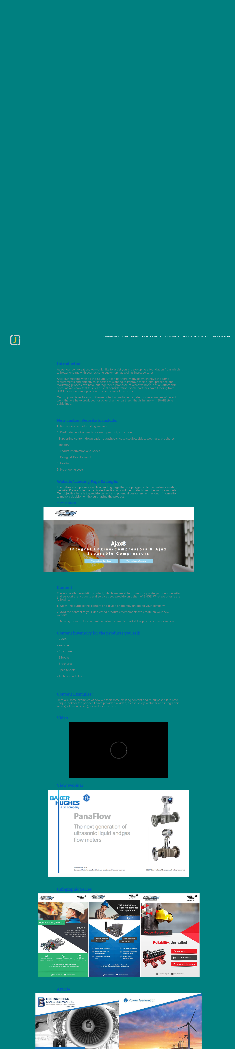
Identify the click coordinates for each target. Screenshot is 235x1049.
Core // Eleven (130, 336)
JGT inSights (172, 336)
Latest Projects (151, 336)
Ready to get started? (195, 336)
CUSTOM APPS (111, 336)
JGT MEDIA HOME (221, 336)
